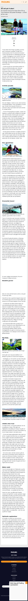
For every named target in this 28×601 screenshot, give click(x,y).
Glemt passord (14, 571)
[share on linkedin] (14, 43)
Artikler (2, 7)
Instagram (14, 578)
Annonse (14, 567)
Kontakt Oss (14, 561)
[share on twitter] (14, 45)
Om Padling (14, 569)
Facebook (14, 576)
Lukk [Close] (26, 582)
